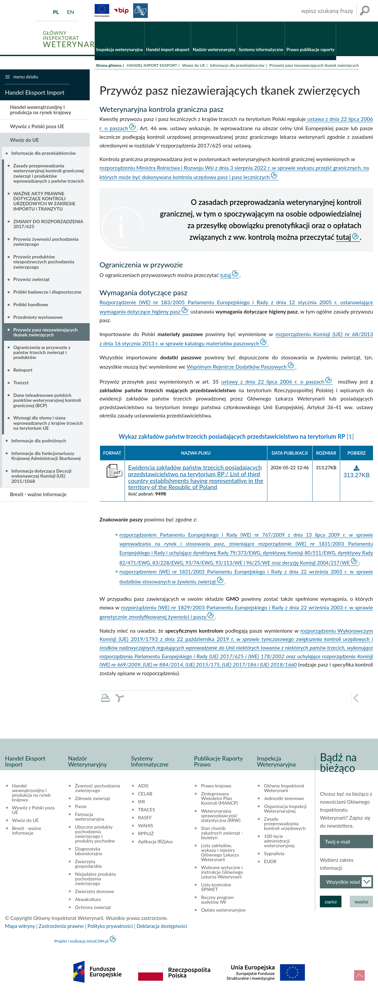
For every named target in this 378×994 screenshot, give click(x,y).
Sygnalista (274, 854)
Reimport (23, 370)
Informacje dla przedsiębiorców (237, 65)
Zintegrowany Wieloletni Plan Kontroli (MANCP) (219, 799)
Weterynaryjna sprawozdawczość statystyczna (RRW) (220, 816)
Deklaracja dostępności (162, 927)
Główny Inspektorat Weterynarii (284, 788)
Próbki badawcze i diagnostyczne (47, 292)
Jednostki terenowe (284, 799)
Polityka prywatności (110, 927)
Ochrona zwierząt (93, 908)
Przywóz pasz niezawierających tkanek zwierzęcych (45, 332)
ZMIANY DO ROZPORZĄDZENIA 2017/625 (48, 224)
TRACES (146, 810)
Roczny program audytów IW (217, 900)
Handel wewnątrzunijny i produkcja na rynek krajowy (40, 110)
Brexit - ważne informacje (38, 495)
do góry (359, 975)
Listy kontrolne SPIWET (216, 887)
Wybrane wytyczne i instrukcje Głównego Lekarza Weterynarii (222, 873)
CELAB (145, 794)
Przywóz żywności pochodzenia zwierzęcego (45, 241)
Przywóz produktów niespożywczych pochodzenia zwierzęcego (43, 262)
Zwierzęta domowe (94, 892)
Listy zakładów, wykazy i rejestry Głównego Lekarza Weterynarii (220, 853)
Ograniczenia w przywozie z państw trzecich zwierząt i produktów (41, 353)
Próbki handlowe (30, 305)
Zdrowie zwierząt (92, 799)
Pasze (81, 807)
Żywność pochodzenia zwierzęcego (97, 788)
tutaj (343, 237)
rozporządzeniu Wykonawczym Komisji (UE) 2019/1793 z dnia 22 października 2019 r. (236, 648)
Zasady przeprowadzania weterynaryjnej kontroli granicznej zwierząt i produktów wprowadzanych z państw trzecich (48, 173)
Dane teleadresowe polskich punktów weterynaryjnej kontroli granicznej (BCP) (47, 400)
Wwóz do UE (193, 65)
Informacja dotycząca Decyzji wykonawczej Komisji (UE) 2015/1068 (41, 476)
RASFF (145, 818)
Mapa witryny (20, 927)
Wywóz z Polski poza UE (37, 127)
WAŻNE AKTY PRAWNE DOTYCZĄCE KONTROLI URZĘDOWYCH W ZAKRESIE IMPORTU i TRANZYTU (44, 201)
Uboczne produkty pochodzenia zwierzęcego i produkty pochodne (95, 834)
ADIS (143, 786)
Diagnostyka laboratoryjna (88, 852)
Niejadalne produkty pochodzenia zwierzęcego (95, 879)
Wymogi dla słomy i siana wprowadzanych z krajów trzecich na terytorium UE (48, 423)
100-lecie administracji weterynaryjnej (279, 842)
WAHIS (145, 826)
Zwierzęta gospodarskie (88, 864)
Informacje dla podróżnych (38, 441)
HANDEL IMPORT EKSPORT (152, 65)
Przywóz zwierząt (31, 280)
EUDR (270, 862)
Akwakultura (88, 900)
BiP (121, 10)
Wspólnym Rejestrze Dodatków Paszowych (237, 367)
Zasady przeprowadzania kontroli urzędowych (285, 824)
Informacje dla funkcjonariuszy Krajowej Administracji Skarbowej (46, 456)
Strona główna (109, 65)
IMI (141, 802)
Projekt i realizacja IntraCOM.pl (81, 941)
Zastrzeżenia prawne (61, 927)
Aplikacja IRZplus (155, 842)
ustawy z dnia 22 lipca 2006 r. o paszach (272, 382)
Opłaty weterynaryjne (223, 910)
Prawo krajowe (216, 786)
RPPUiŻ (146, 834)
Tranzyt (21, 383)
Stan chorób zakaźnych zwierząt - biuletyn (222, 834)
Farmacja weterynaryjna (89, 817)
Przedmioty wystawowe (38, 317)
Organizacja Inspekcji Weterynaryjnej (285, 809)
